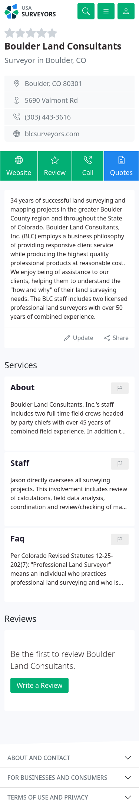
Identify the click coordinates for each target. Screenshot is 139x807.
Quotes (121, 165)
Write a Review (39, 685)
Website (19, 165)
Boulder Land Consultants (63, 46)
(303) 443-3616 (48, 116)
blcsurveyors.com (52, 133)
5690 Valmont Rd (51, 100)
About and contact (38, 758)
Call (87, 165)
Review (55, 165)
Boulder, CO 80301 (53, 83)
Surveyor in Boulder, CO (45, 60)
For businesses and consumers (57, 777)
